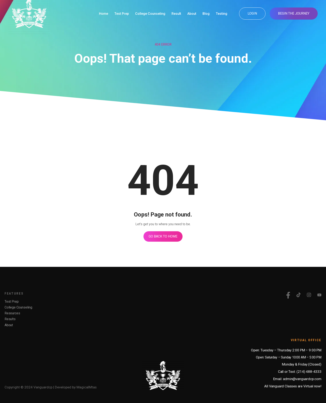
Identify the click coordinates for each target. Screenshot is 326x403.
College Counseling (150, 14)
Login (252, 13)
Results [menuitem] (10, 319)
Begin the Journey (293, 13)
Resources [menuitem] (12, 313)
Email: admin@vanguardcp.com (297, 379)
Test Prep (121, 14)
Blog (206, 14)
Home (103, 14)
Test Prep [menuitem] (12, 301)
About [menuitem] (9, 325)
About (191, 14)
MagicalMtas (87, 387)
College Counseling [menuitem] (18, 307)
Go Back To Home (163, 236)
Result (176, 14)
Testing (221, 14)
